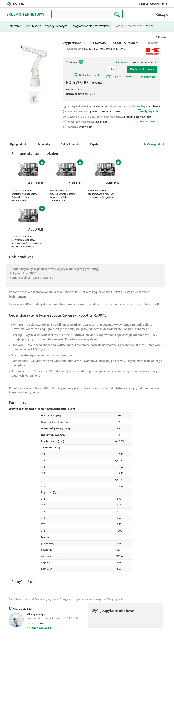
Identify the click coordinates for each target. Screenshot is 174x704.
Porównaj (148, 76)
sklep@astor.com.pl (41, 627)
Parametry (44, 144)
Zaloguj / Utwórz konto (153, 4)
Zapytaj (94, 144)
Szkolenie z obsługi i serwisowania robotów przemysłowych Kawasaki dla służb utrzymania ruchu (26, 241)
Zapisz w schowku (119, 76)
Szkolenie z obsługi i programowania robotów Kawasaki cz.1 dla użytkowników (24, 195)
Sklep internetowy (25, 14)
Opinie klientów (70, 144)
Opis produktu (18, 144)
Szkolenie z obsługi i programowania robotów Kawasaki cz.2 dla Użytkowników (62, 195)
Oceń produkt (153, 144)
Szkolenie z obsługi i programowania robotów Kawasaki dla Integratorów (101, 194)
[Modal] (34, 66)
